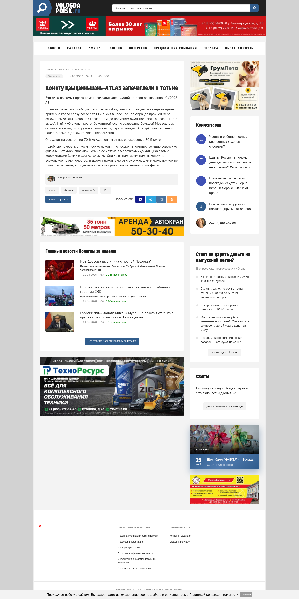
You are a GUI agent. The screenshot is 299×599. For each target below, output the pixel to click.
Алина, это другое (222, 223)
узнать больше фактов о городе (224, 406)
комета (52, 190)
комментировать (58, 199)
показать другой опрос (224, 352)
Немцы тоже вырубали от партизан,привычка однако (230, 206)
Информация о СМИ (129, 547)
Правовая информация (130, 541)
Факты (202, 377)
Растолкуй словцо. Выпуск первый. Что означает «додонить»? (222, 390)
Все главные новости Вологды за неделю (112, 341)
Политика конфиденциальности (135, 553)
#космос (69, 190)
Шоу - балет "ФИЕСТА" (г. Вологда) (230, 459)
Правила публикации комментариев (138, 535)
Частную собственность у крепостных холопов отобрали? (228, 141)
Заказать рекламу (180, 541)
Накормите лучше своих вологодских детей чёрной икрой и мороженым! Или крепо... (229, 185)
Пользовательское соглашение (135, 568)
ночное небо (88, 190)
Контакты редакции (180, 535)
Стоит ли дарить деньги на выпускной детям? (223, 257)
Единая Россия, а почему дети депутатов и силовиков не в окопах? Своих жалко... (231, 162)
